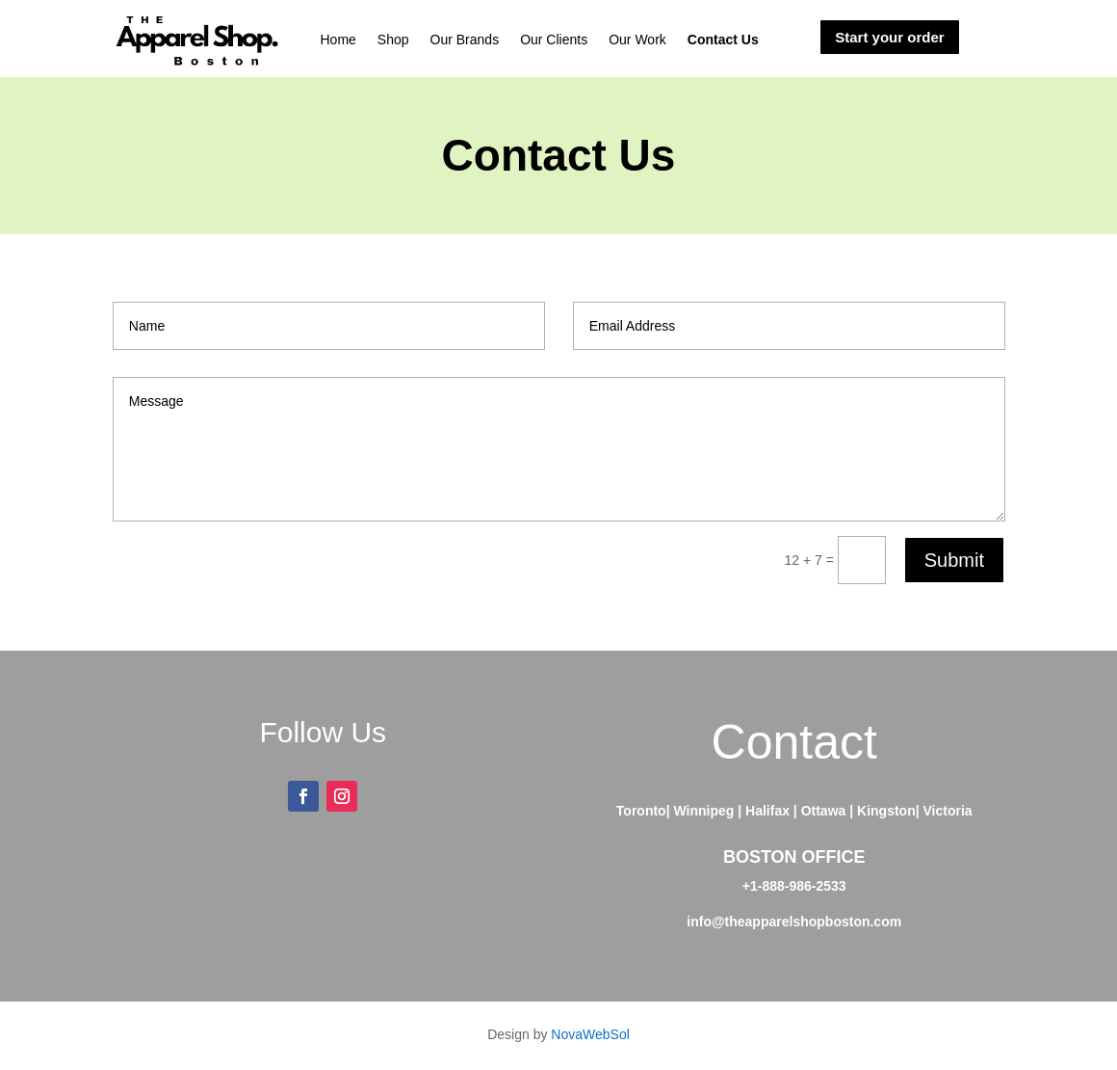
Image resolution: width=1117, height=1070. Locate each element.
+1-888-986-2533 (794, 886)
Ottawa (825, 810)
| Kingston (882, 810)
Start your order (889, 37)
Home (337, 39)
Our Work (637, 39)
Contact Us (723, 39)
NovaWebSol (590, 1034)
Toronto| (643, 810)
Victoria (948, 810)
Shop (393, 39)
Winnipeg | (709, 810)
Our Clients (553, 39)
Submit (954, 560)
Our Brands (465, 39)
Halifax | (773, 810)
